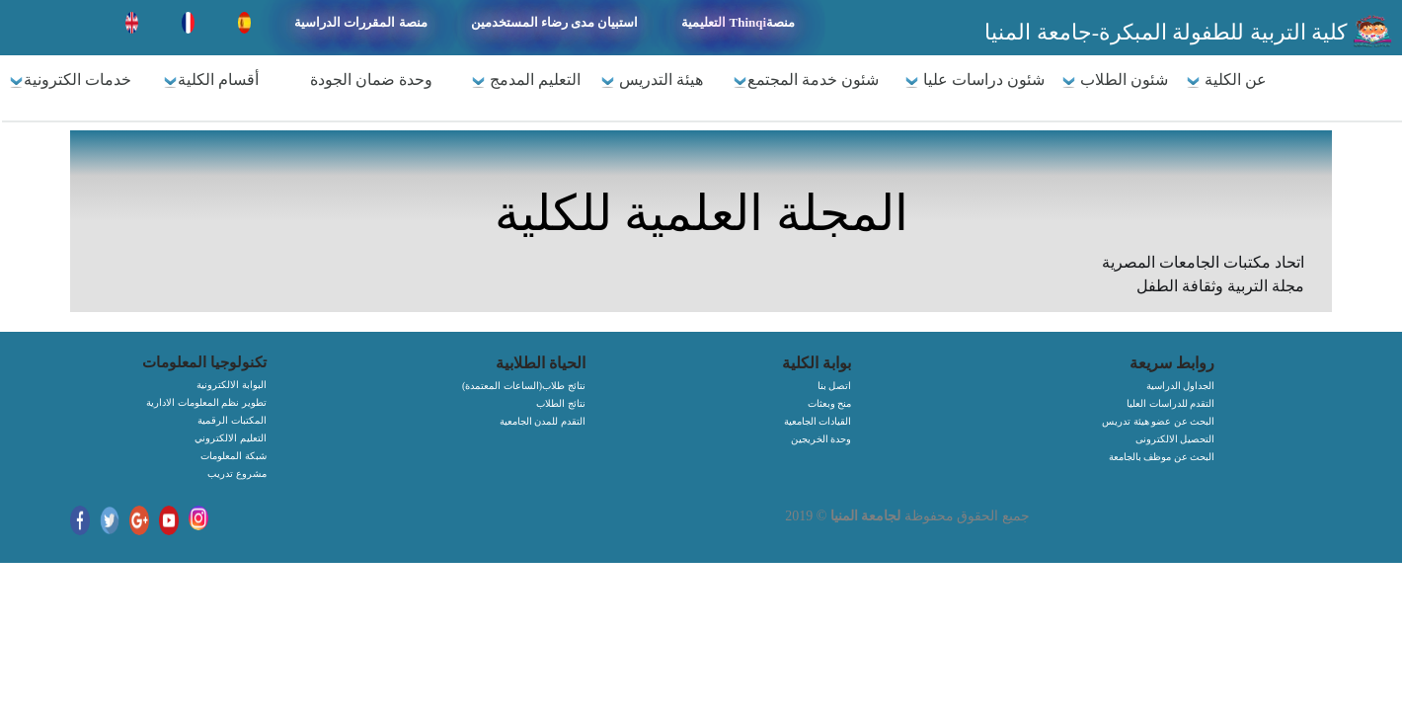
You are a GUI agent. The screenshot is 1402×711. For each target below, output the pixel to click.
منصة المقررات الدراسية (361, 22)
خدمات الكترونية (70, 80)
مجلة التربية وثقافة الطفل (1220, 285)
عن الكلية (1226, 80)
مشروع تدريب (237, 473)
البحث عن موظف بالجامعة (1162, 456)
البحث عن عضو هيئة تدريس (1158, 421)
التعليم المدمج (526, 80)
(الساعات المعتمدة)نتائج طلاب (523, 385)
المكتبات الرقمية (232, 420)
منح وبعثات (830, 403)
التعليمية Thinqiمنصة (738, 22)
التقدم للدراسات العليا (1170, 403)
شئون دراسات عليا (974, 80)
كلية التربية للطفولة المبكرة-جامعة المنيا (1168, 32)
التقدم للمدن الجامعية (542, 421)
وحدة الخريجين (821, 439)
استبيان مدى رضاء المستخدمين (555, 22)
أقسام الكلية (211, 80)
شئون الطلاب (1114, 80)
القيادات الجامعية (818, 421)
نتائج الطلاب (560, 403)
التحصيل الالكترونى (1175, 439)
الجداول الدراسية (1180, 385)
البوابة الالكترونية (231, 384)
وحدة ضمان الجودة (371, 79)
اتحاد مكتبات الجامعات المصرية (1203, 262)
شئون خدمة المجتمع (806, 80)
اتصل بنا (835, 385)
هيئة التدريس (651, 80)
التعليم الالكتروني (231, 438)
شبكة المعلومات (233, 455)
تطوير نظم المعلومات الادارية (206, 402)
